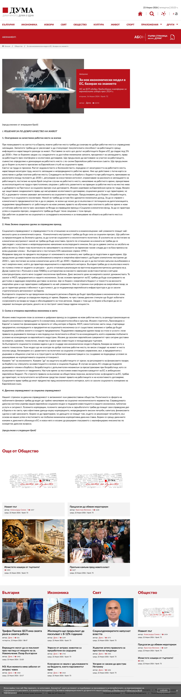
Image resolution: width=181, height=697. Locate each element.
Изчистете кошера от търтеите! (22, 567)
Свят (97, 593)
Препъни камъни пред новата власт (89, 567)
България (10, 593)
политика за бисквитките (114, 691)
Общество (18, 46)
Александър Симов (18, 510)
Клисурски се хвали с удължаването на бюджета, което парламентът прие (67, 667)
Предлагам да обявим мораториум (89, 507)
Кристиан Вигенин (83, 510)
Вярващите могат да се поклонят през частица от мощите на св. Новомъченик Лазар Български (20, 651)
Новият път (10, 507)
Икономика (57, 593)
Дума (88, 103)
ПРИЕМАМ (164, 691)
